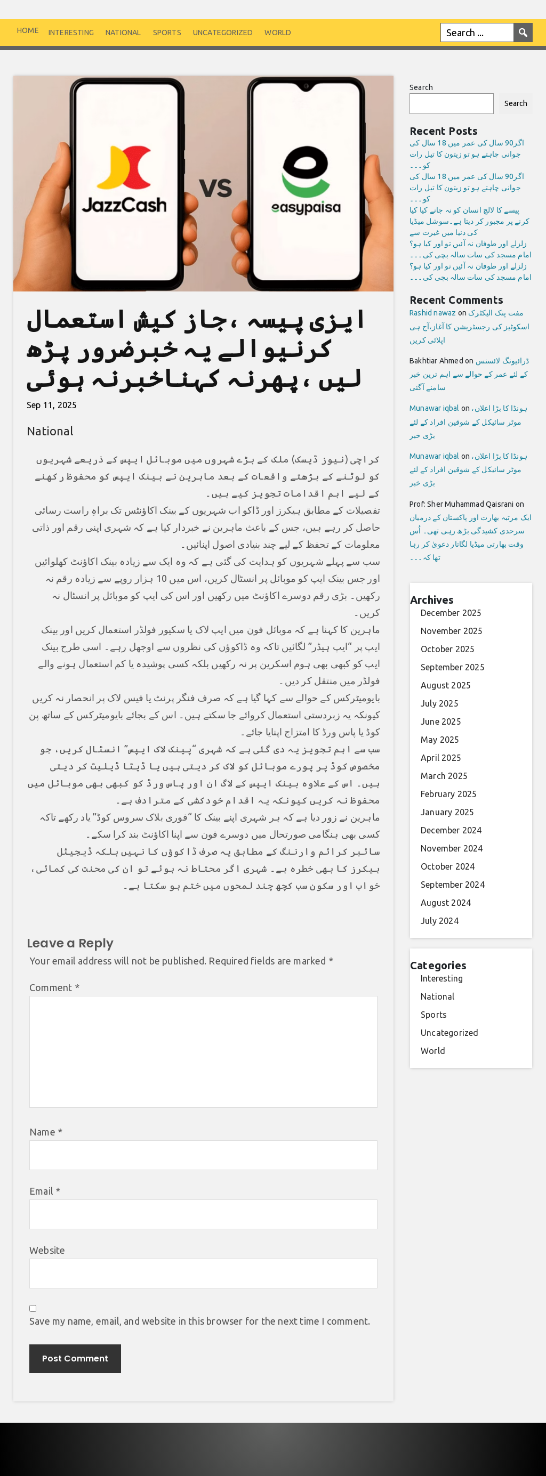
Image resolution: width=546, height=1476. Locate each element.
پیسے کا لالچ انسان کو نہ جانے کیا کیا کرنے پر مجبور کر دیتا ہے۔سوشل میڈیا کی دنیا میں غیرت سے (469, 221)
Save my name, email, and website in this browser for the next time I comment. (199, 1321)
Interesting (71, 32)
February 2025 (449, 794)
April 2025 (441, 758)
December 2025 (451, 613)
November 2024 (452, 848)
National (123, 32)
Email (44, 1191)
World (277, 32)
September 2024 (453, 884)
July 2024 (440, 921)
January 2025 (447, 812)
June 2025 (441, 721)
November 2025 (452, 631)
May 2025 (440, 739)
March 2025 (444, 776)
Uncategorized (223, 32)
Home (28, 30)
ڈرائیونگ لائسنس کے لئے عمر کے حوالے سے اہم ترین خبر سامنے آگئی (469, 374)
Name (45, 1131)
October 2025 (448, 649)
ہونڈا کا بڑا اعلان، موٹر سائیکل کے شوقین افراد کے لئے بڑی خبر (468, 421)
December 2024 (451, 830)
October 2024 (448, 866)
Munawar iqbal (435, 408)
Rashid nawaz (433, 313)
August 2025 (446, 685)
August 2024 (446, 902)
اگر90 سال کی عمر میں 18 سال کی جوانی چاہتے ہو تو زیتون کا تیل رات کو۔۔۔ (467, 154)
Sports (167, 32)
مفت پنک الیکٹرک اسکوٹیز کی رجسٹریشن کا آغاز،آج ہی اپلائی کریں (470, 326)
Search (421, 87)
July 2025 (440, 703)
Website (47, 1250)
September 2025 (453, 667)
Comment (54, 987)
